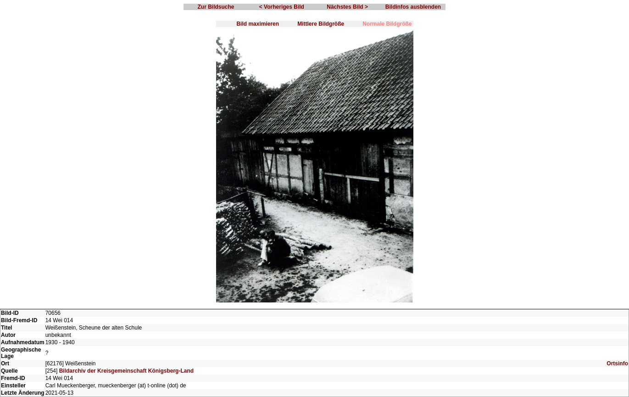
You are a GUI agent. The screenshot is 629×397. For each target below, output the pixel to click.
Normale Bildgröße (387, 24)
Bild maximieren (257, 24)
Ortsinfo (617, 363)
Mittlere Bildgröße (320, 24)
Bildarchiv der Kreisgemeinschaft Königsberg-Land (126, 371)
